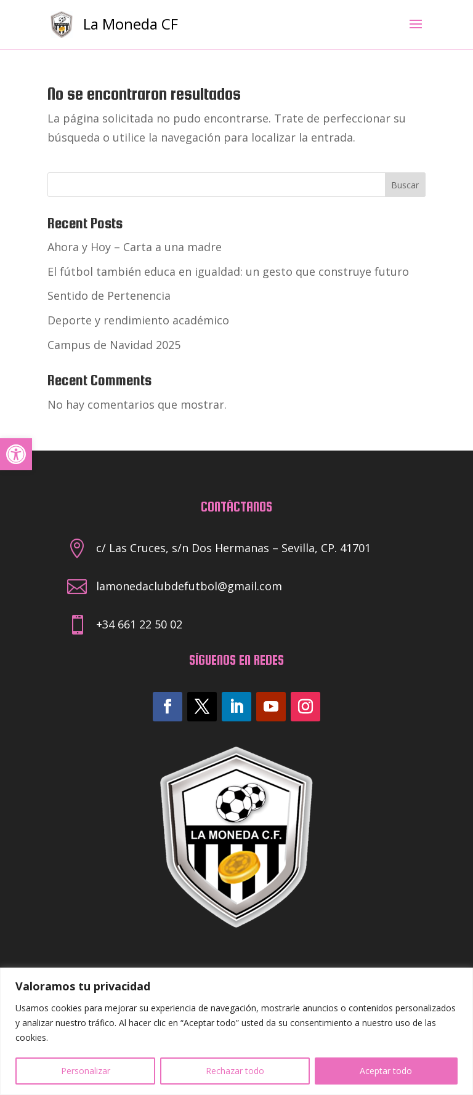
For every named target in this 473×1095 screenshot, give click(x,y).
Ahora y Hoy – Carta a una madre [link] (134, 246)
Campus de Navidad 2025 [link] (113, 344)
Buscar (405, 185)
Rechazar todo (235, 1071)
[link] (16, 454)
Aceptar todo (386, 1071)
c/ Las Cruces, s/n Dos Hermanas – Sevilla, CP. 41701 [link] (233, 547)
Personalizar (85, 1071)
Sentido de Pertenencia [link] (109, 295)
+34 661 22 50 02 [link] (139, 624)
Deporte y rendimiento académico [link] (138, 320)
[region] (236, 1031)
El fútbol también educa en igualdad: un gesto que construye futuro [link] (228, 271)
